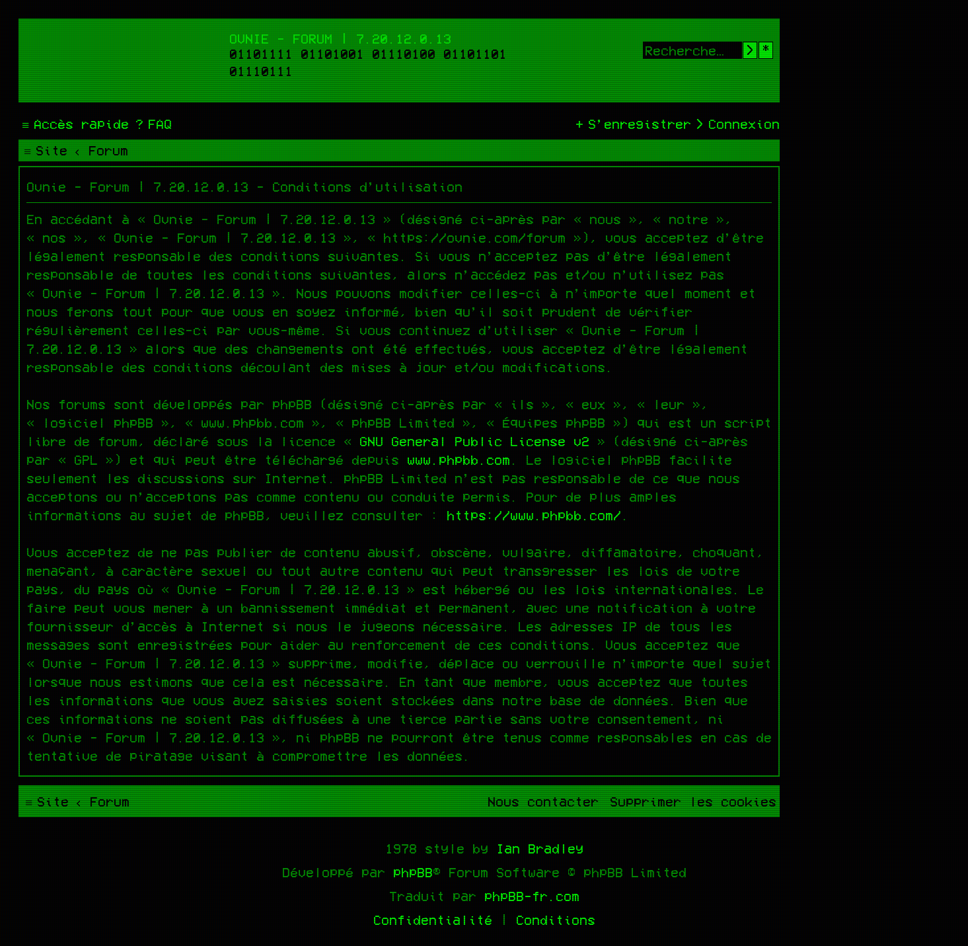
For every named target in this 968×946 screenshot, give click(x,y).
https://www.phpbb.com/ (534, 515)
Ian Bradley (539, 848)
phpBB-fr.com (531, 896)
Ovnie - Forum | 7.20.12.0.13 (340, 38)
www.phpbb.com (458, 459)
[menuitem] (152, 123)
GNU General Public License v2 (474, 441)
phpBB (413, 872)
